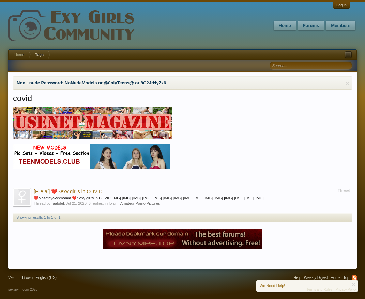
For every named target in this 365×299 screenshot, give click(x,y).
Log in (341, 5)
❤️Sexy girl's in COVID (68, 191)
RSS (354, 277)
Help (297, 277)
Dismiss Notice (347, 83)
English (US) (46, 277)
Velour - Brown (20, 277)
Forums (311, 25)
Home (285, 25)
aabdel (58, 203)
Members (340, 25)
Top (346, 277)
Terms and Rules (319, 289)
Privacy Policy (346, 289)
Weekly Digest (316, 277)
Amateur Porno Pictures (140, 203)
